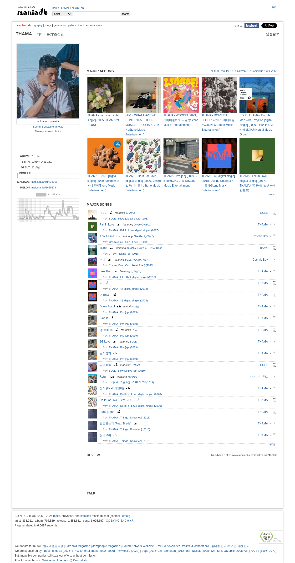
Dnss (159, 248)
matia (56, 516)
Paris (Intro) (111, 411)
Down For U (111, 306)
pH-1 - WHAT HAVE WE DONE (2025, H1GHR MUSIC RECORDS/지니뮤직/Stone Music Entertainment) (142, 125)
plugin (75, 7)
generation (60, 25)
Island (107, 248)
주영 (134, 329)
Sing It (107, 318)
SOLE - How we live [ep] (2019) (127, 370)
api (82, 7)
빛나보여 (109, 435)
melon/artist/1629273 (43, 187)
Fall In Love (110, 224)
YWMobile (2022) (128, 550)
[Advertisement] (44, 143)
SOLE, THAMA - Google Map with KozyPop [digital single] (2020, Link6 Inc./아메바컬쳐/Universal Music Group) (256, 125)
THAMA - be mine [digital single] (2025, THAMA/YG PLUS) (103, 120)
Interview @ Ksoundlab (72, 560)
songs (48, 25)
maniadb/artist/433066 (44, 181)
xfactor (84, 516)
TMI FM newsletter (168, 546)
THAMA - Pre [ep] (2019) (123, 312)
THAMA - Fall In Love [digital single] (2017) (134, 230)
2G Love (108, 341)
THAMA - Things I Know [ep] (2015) (129, 417)
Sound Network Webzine (138, 546)
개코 (136, 306)
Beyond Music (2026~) (58, 550)
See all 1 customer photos (48, 126)
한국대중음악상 (53, 546)
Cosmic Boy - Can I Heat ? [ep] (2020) (131, 265)
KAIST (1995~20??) (263, 550)
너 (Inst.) (108, 294)
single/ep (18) (243, 71)
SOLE (264, 212)
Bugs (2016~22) (152, 550)
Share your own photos (48, 131)
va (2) (274, 71)
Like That (109, 271)
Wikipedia (48, 560)
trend (81, 25)
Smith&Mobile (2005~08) (233, 550)
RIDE (106, 212)
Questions (109, 330)
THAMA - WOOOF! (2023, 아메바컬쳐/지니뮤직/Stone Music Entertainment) (180, 120)
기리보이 (148, 236)
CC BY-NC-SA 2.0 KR (119, 520)
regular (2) (227, 71)
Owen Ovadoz (142, 224)
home (55, 7)
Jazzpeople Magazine (106, 546)
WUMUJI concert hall (195, 546)
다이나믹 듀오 (259, 376)
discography (35, 25)
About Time (110, 236)
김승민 (263, 248)
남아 (106, 259)
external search (95, 25)
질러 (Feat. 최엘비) (115, 388)
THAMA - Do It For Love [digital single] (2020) (135, 394)
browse (65, 7)
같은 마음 (109, 365)
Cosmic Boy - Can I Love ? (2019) (128, 242)
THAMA (130, 212)
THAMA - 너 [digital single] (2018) (128, 288)
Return (107, 376)
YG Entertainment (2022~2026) (95, 550)
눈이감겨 (109, 353)
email (125, 516)
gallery (72, 25)
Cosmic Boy (260, 236)
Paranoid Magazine (78, 546)
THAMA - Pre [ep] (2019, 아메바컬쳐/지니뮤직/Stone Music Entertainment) (180, 180)
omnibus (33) (261, 71)
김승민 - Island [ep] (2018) (124, 253)
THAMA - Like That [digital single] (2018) (132, 277)
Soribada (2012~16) (177, 550)
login (273, 6)
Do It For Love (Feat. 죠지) (120, 400)
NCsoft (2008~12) (203, 550)
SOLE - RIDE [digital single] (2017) (129, 218)
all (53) (215, 71)
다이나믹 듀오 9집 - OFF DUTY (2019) (131, 382)
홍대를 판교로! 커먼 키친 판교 (230, 546)
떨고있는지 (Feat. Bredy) (119, 423)
